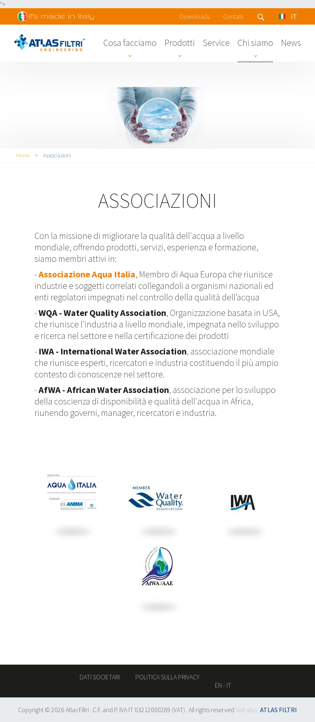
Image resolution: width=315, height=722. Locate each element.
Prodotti (179, 42)
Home (23, 155)
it (228, 685)
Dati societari (100, 677)
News (291, 42)
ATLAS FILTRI (278, 710)
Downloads (195, 16)
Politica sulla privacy (167, 677)
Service (216, 42)
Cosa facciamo (130, 42)
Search (261, 17)
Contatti (233, 16)
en (218, 685)
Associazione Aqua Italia (87, 274)
